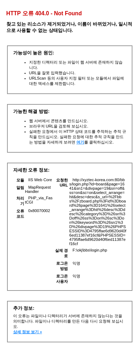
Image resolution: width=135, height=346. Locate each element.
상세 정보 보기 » (27, 332)
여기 (80, 142)
